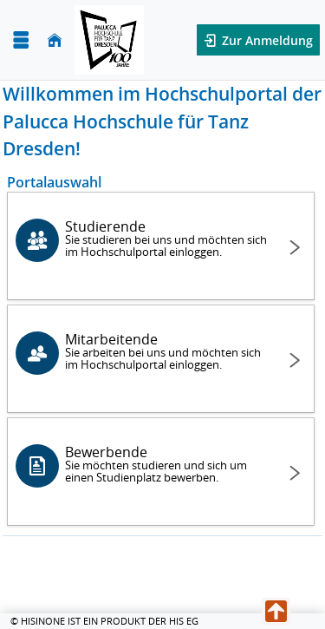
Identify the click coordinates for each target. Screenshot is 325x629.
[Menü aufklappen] (21, 40)
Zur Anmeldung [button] (265, 40)
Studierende (166, 238)
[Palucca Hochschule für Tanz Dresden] (109, 39)
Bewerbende (166, 463)
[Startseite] (55, 40)
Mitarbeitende (166, 351)
